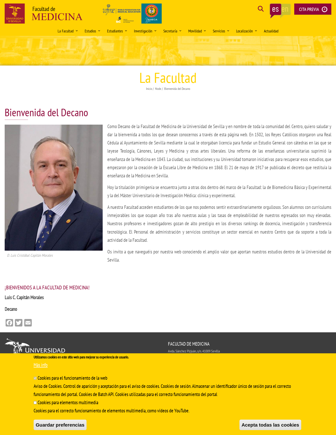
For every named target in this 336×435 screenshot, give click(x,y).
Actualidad (271, 31)
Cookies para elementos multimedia (68, 402)
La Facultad (67, 31)
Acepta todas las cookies (270, 425)
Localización (246, 31)
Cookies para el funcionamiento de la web (72, 378)
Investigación (145, 31)
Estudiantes (117, 31)
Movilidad (197, 31)
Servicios (221, 31)
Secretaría (172, 31)
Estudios (92, 31)
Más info (41, 365)
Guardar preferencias (60, 425)
